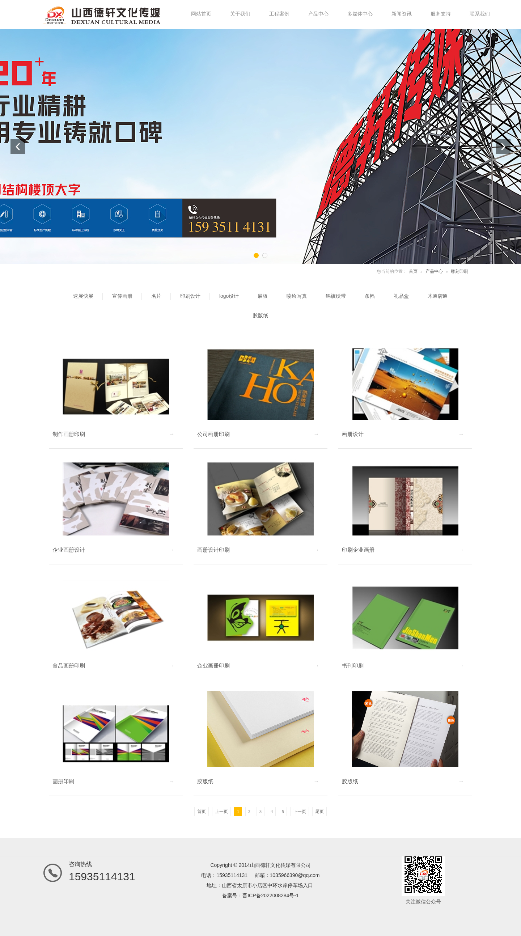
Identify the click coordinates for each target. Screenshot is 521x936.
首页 (413, 271)
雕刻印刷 (459, 271)
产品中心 (434, 271)
